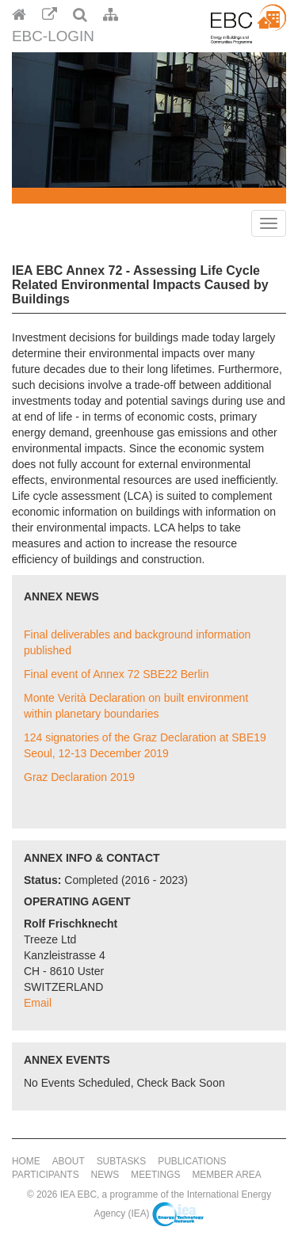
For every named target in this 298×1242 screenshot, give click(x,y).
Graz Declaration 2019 (79, 777)
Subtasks (122, 1161)
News (105, 1174)
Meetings (155, 1174)
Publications (192, 1161)
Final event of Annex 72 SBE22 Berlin (116, 674)
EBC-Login (53, 36)
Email (38, 1002)
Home (26, 1161)
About (68, 1161)
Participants (45, 1174)
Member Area (226, 1174)
